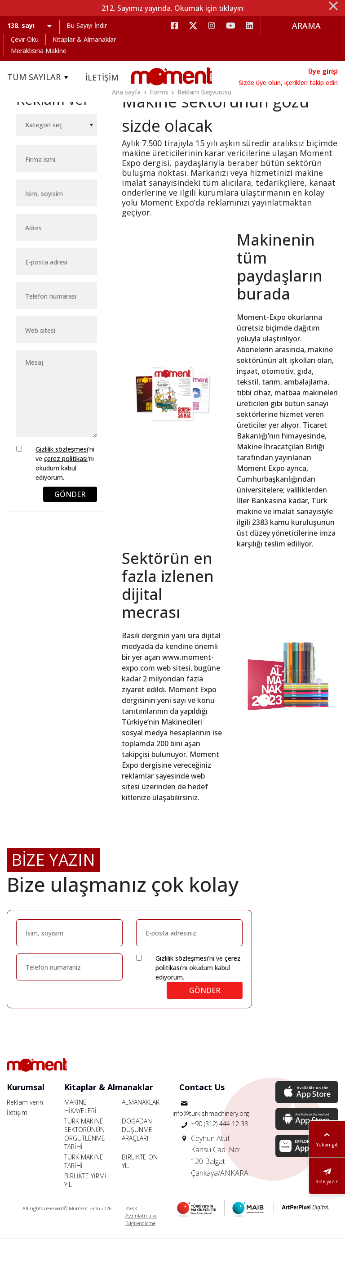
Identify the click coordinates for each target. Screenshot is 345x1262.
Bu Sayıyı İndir (86, 25)
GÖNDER (70, 517)
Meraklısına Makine (38, 50)
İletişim (17, 1135)
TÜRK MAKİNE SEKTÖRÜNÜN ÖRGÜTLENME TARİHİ (84, 1157)
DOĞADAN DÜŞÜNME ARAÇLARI (137, 1152)
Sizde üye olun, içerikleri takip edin (288, 82)
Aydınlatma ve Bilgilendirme (141, 1242)
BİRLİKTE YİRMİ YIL (85, 1203)
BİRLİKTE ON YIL (140, 1184)
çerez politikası (66, 481)
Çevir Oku (25, 39)
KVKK (131, 1231)
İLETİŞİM (102, 77)
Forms (159, 92)
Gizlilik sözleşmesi (61, 472)
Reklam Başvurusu (204, 92)
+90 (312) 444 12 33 (219, 1147)
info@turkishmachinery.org (210, 1136)
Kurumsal (25, 1110)
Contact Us (202, 1110)
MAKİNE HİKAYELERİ (80, 1129)
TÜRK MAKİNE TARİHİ (83, 1184)
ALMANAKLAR (140, 1125)
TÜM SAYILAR (39, 77)
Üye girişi (323, 71)
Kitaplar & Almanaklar (84, 39)
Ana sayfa (126, 92)
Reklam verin (25, 1125)
